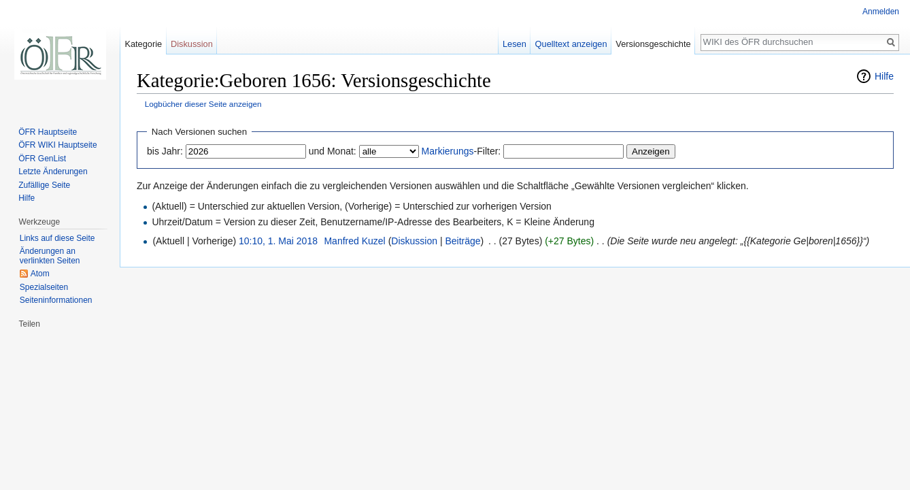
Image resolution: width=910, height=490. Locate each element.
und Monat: (332, 151)
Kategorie (143, 44)
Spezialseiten (44, 287)
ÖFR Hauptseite (47, 132)
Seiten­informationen (56, 300)
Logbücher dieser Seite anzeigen (203, 103)
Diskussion (414, 240)
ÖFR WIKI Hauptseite (57, 145)
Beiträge (462, 240)
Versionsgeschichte (653, 44)
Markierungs (448, 151)
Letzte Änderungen (52, 171)
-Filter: (461, 151)
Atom (40, 273)
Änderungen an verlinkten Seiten (50, 255)
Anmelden (880, 11)
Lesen (514, 44)
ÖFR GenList (42, 158)
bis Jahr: (165, 151)
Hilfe (884, 76)
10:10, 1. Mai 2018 (278, 240)
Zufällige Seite (44, 185)
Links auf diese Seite (57, 238)
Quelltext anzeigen (571, 44)
